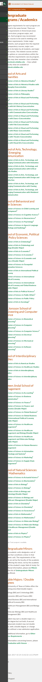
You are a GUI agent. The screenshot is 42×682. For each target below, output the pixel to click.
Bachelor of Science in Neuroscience (20, 218)
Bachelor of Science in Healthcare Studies (22, 367)
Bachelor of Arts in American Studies (20, 363)
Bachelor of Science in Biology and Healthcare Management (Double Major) (22, 498)
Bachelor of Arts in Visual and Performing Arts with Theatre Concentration (22, 135)
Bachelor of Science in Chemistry (19, 507)
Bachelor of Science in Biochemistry (20, 481)
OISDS (4, 667)
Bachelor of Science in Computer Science (22, 331)
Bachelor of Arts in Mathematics (18, 514)
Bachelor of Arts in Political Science (20, 291)
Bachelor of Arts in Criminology (18, 241)
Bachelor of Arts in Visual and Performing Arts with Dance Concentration (22, 117)
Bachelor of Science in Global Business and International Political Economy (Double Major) (21, 418)
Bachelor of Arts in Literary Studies (19, 90)
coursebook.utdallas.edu (15, 62)
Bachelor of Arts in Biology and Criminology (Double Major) (18, 492)
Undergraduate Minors (25, 570)
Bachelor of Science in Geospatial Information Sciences (19, 265)
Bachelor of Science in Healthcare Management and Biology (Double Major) (22, 431)
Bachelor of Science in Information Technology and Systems (19, 452)
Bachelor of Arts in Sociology (17, 302)
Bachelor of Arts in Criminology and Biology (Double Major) (20, 246)
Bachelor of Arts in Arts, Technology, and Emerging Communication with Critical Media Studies (22, 169)
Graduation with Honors (17, 643)
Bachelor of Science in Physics (18, 536)
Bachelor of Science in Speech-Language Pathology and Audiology (22, 226)
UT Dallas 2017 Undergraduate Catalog (13, 9)
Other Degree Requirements (19, 634)
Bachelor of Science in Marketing (19, 457)
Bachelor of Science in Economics (19, 254)
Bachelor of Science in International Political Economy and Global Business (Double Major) (21, 285)
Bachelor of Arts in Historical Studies (20, 81)
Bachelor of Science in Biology (18, 488)
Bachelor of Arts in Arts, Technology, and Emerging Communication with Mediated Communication (22, 192)
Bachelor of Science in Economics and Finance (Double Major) (21, 259)
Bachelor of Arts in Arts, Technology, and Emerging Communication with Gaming (22, 184)
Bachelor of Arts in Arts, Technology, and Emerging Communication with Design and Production (22, 177)
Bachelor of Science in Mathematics (20, 517)
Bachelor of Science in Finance (18, 402)
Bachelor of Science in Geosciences (20, 510)
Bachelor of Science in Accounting (19, 393)
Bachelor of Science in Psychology (19, 221)
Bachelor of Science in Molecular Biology (22, 521)
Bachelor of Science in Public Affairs (20, 295)
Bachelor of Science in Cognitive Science (22, 214)
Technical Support (8, 678)
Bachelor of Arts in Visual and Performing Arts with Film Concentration (22, 123)
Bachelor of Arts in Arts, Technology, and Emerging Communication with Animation (22, 161)
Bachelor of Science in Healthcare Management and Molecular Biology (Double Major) (20, 439)
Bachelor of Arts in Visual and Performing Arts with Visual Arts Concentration (22, 141)
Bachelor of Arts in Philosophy (18, 94)
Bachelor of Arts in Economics (17, 251)
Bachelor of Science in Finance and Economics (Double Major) (20, 407)
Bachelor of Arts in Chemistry (17, 503)
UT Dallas (5, 662)
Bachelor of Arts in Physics (16, 533)
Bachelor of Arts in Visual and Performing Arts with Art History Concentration (22, 104)
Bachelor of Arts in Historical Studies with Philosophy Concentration (22, 85)
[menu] (2, 4)
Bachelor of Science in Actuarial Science (22, 477)
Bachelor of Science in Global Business (21, 412)
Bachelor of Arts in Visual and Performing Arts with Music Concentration (22, 129)
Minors (34, 567)
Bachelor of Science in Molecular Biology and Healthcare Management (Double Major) (22, 527)
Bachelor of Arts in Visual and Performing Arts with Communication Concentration (22, 111)
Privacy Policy (7, 673)
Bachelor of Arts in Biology (16, 484)
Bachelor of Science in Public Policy (20, 298)
